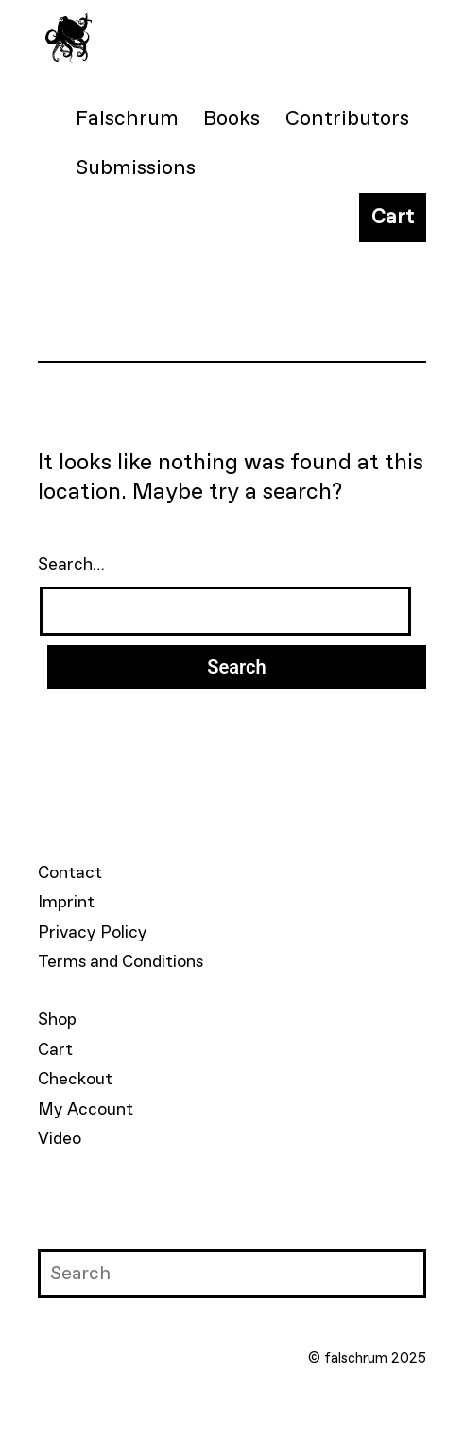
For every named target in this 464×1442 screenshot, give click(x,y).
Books (231, 119)
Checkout (75, 1079)
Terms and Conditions (120, 962)
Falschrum (127, 119)
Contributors (347, 119)
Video (59, 1139)
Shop (57, 1020)
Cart (392, 217)
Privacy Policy (92, 932)
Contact (70, 873)
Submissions (136, 168)
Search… (71, 564)
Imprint (66, 902)
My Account (85, 1109)
